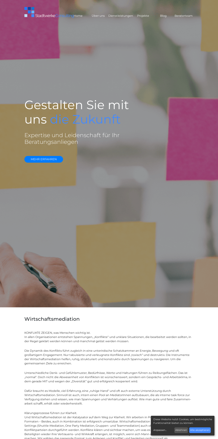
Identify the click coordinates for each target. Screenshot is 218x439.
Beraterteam (184, 15)
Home (78, 15)
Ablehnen (181, 430)
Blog (163, 15)
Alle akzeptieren (200, 430)
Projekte (143, 15)
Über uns (98, 15)
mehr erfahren (44, 159)
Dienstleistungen (120, 15)
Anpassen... (160, 430)
